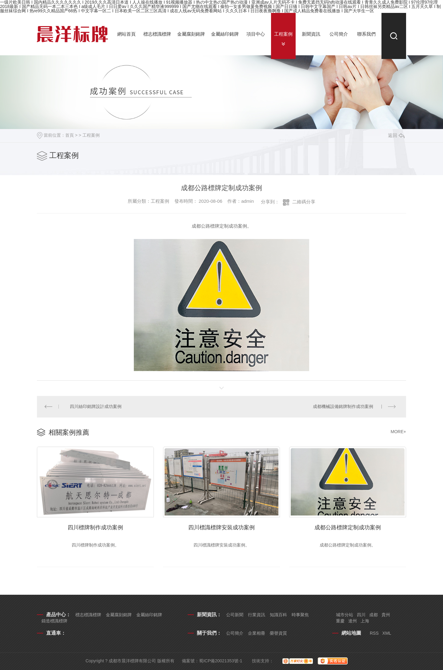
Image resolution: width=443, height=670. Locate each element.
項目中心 (255, 34)
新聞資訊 (311, 34)
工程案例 (283, 34)
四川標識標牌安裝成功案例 (221, 527)
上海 (365, 620)
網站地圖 (351, 633)
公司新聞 (234, 614)
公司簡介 (338, 34)
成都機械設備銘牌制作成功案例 (343, 406)
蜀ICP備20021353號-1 (220, 660)
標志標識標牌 (157, 34)
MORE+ (398, 431)
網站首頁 (126, 34)
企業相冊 (256, 633)
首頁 (69, 135)
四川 (361, 614)
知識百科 (278, 614)
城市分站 (344, 614)
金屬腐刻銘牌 (191, 34)
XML (386, 633)
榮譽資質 (278, 633)
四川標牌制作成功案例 (95, 527)
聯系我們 (366, 34)
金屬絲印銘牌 (225, 34)
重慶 (340, 620)
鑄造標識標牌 (54, 620)
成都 (373, 614)
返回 (396, 135)
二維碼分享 (303, 201)
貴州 (385, 614)
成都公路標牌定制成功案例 (347, 527)
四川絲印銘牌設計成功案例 (96, 406)
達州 (352, 620)
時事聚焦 (300, 614)
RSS (374, 633)
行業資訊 (256, 614)
